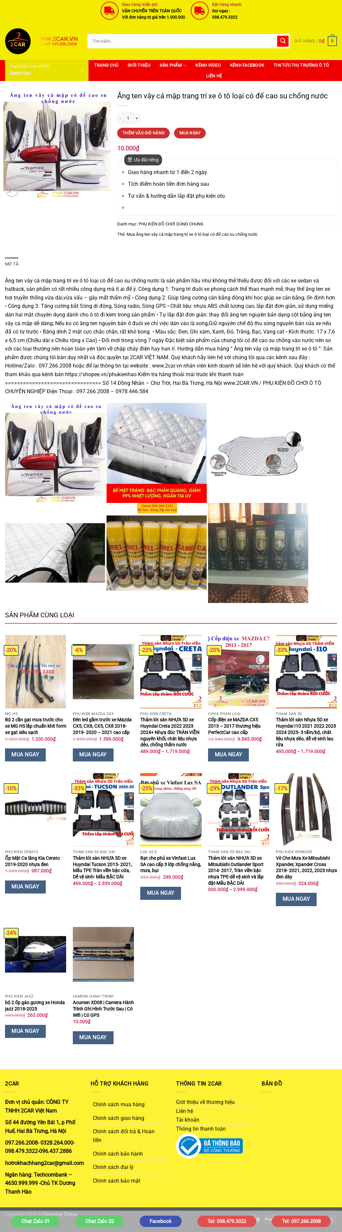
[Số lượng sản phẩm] (128, 118)
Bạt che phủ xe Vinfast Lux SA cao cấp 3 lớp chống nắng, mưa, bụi (170, 864)
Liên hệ (214, 75)
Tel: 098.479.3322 (226, 1221)
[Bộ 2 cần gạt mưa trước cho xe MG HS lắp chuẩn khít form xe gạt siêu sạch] (35, 671)
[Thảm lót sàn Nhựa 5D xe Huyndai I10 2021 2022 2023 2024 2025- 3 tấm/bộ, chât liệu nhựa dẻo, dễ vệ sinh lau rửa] (306, 671)
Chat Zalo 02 (100, 1221)
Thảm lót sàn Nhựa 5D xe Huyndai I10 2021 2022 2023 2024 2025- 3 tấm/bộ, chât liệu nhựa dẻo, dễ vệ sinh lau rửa (306, 732)
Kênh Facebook (247, 65)
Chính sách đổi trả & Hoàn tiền (124, 1135)
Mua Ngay (189, 132)
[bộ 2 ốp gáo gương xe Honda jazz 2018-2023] (35, 954)
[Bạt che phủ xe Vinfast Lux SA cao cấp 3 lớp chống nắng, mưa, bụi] (170, 809)
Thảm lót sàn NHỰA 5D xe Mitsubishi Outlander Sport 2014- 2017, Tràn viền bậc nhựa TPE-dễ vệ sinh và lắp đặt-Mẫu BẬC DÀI (236, 870)
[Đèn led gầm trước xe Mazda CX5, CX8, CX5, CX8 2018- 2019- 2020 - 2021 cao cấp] (103, 671)
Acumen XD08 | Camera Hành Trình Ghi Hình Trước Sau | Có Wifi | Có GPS (103, 1009)
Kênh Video (208, 65)
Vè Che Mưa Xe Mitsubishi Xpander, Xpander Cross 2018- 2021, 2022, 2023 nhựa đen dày (306, 867)
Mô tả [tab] (11, 263)
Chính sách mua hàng (119, 1104)
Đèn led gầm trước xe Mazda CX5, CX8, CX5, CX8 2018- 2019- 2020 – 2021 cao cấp (102, 726)
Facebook (161, 1221)
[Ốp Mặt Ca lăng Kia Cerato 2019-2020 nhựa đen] (35, 809)
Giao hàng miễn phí (139, 4)
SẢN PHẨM (173, 65)
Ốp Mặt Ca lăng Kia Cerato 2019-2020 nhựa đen (32, 861)
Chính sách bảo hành (118, 1154)
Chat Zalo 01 (35, 1221)
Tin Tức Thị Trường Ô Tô (301, 65)
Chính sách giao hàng (118, 1118)
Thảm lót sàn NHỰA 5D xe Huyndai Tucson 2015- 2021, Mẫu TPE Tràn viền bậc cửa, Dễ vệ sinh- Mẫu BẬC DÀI (102, 867)
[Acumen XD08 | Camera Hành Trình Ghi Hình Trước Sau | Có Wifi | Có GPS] (103, 954)
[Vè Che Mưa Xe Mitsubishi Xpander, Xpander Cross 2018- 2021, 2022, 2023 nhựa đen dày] (306, 809)
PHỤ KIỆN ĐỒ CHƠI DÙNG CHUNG (171, 223)
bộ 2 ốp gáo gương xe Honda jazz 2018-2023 (35, 1006)
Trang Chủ (106, 65)
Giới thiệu (139, 65)
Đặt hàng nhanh (226, 4)
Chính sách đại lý (113, 1167)
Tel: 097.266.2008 (301, 1221)
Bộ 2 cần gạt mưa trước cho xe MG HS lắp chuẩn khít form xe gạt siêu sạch (35, 726)
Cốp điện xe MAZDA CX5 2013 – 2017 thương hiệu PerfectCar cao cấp (234, 726)
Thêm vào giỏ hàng (143, 132)
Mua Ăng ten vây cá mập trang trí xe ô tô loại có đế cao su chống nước (192, 234)
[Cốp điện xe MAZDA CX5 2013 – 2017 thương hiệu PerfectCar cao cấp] (238, 671)
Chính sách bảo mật (116, 1181)
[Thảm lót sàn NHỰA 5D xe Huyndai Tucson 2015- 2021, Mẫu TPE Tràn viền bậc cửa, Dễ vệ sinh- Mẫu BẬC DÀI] (103, 809)
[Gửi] (283, 41)
